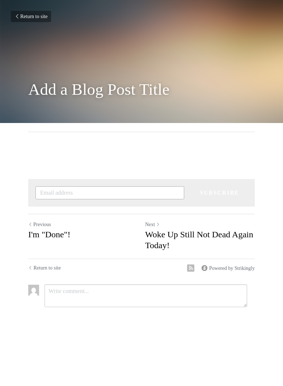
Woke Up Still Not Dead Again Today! (199, 240)
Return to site (30, 16)
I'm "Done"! (49, 234)
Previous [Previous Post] (39, 224)
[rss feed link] (190, 268)
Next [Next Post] (152, 224)
